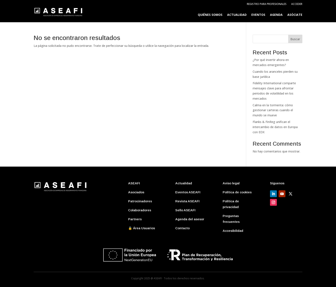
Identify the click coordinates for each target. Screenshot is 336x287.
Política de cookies (237, 192)
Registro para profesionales (266, 4)
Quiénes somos (210, 15)
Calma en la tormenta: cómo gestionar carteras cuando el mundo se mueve (273, 110)
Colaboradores (139, 210)
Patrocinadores (140, 201)
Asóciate (294, 15)
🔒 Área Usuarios (141, 228)
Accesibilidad (233, 230)
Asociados (136, 192)
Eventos (258, 15)
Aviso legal (231, 183)
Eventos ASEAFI (187, 192)
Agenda (276, 15)
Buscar (295, 39)
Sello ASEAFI (185, 210)
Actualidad (237, 15)
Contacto (182, 228)
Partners (135, 219)
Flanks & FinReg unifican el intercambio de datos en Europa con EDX (275, 127)
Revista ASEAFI (187, 201)
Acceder (296, 4)
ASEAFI (134, 183)
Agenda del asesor (189, 219)
